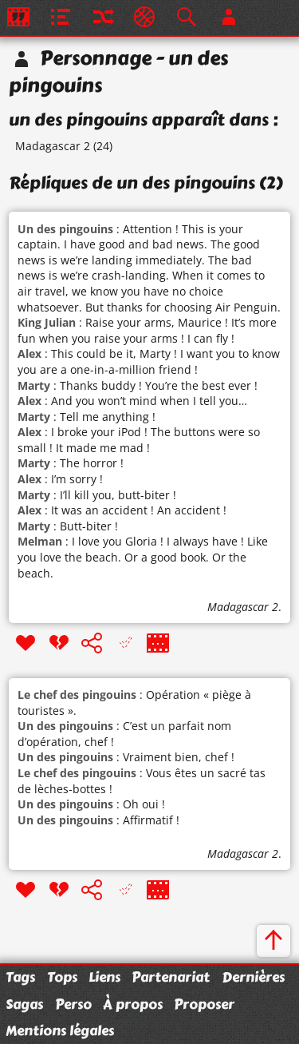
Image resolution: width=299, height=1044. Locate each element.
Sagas (24, 1004)
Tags (20, 977)
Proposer (204, 1004)
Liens (104, 977)
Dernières (253, 977)
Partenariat (171, 977)
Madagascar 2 (52, 145)
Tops (62, 977)
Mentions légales (60, 1030)
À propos (133, 1004)
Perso (73, 1004)
